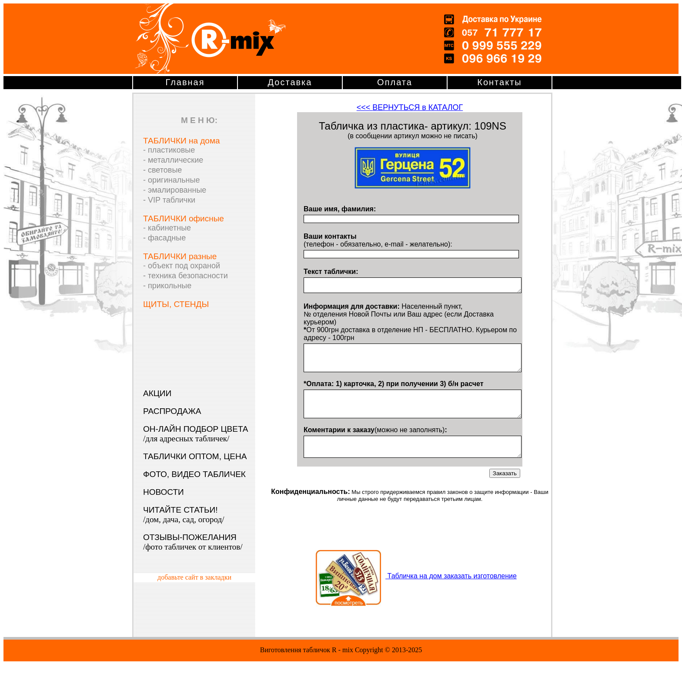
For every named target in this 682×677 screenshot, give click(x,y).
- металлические (173, 160)
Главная (184, 82)
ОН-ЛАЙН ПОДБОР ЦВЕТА (195, 433)
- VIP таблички (169, 200)
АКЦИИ (157, 393)
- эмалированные (174, 190)
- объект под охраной (181, 265)
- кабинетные (167, 227)
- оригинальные (171, 180)
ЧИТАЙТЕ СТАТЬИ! (183, 514)
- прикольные (167, 285)
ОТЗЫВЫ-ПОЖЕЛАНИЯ (193, 542)
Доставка (290, 82)
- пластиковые (169, 150)
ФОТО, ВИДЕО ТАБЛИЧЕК (194, 474)
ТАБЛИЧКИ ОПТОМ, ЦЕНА (195, 456)
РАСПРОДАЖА (172, 411)
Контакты (499, 82)
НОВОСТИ (163, 492)
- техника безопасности (185, 275)
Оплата (394, 82)
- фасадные (164, 237)
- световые (162, 170)
